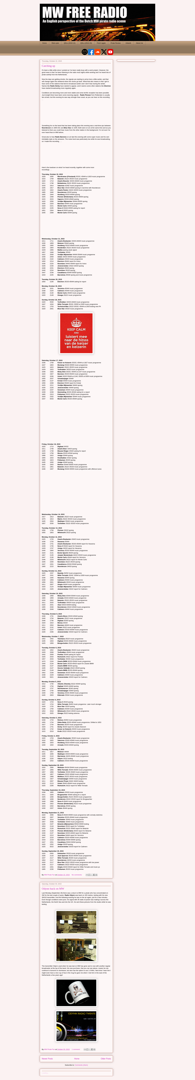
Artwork (128, 43)
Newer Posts (47, 1059)
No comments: (77, 875)
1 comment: (76, 1049)
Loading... (45, 1073)
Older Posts (106, 1059)
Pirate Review (116, 43)
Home (44, 43)
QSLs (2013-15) (86, 43)
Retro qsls (55, 43)
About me (139, 43)
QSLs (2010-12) (69, 43)
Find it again (101, 43)
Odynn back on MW (53, 888)
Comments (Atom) (81, 1065)
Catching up (48, 65)
